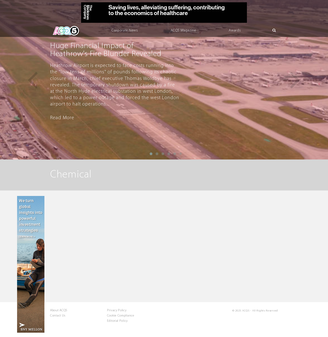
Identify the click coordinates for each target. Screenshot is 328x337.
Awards (235, 30)
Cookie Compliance (120, 315)
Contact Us (58, 315)
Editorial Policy (117, 321)
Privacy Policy (117, 310)
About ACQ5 (58, 310)
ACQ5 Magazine (183, 30)
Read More (62, 118)
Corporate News (125, 30)
